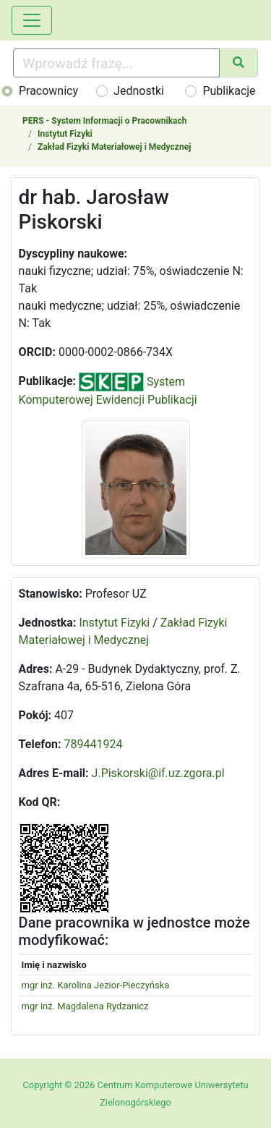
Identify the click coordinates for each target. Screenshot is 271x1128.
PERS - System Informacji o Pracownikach (104, 121)
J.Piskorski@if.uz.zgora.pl (158, 773)
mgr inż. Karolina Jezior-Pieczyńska (96, 985)
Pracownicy (48, 91)
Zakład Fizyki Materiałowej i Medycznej (114, 147)
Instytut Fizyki (65, 134)
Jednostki (138, 91)
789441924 (93, 744)
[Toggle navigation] (32, 20)
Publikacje (228, 91)
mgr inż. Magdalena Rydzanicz (85, 1006)
